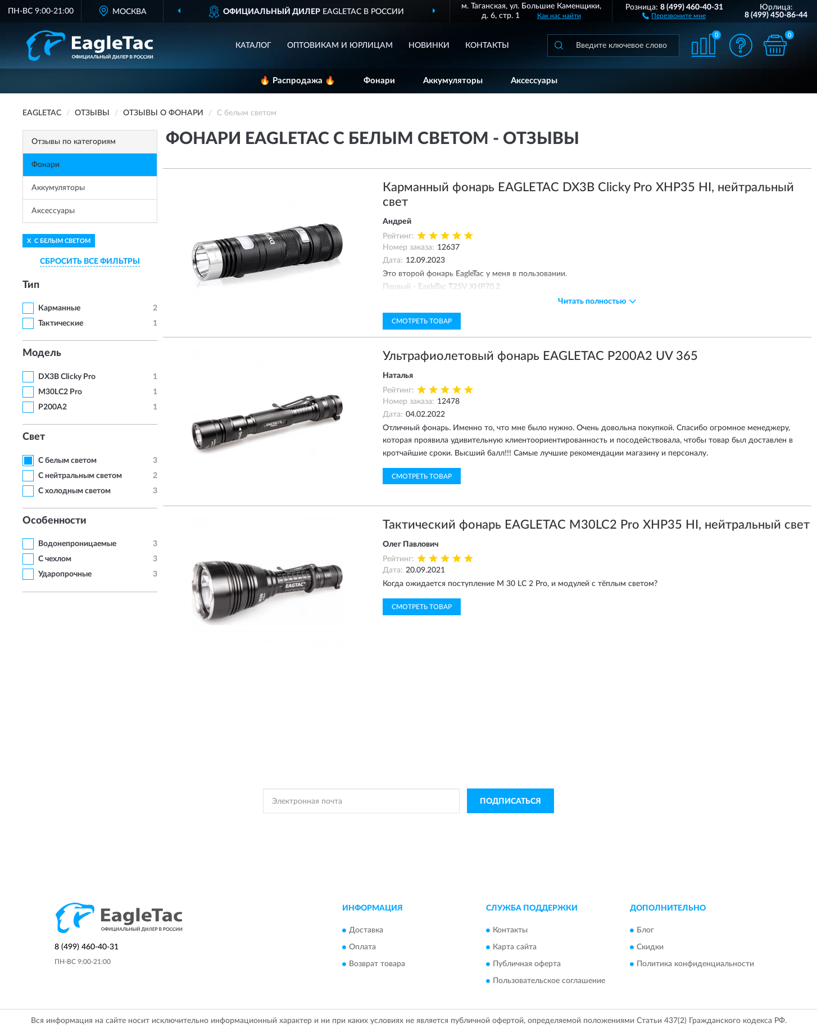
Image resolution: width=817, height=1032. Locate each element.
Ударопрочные (65, 574)
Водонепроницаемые (77, 544)
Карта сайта (515, 947)
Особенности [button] (54, 521)
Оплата (362, 947)
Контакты (487, 45)
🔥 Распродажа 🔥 (297, 80)
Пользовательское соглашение (549, 981)
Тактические (60, 323)
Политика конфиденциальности (695, 964)
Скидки (650, 947)
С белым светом (67, 461)
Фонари (379, 80)
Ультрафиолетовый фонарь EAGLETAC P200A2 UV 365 (540, 356)
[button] (674, 15)
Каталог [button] (253, 45)
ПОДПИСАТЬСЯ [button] (510, 801)
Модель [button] (41, 353)
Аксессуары (534, 80)
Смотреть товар (422, 321)
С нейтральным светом (80, 476)
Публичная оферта (527, 964)
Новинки (429, 45)
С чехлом (54, 559)
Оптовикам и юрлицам (340, 45)
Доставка (366, 930)
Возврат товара (377, 964)
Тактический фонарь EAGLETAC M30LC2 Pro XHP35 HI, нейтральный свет (596, 525)
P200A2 (52, 407)
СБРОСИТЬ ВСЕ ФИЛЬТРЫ (90, 261)
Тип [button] (30, 285)
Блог (645, 930)
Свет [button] (33, 437)
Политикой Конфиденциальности (408, 826)
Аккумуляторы (453, 80)
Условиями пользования (507, 826)
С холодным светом (74, 491)
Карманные (59, 308)
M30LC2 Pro (60, 392)
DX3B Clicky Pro (67, 377)
